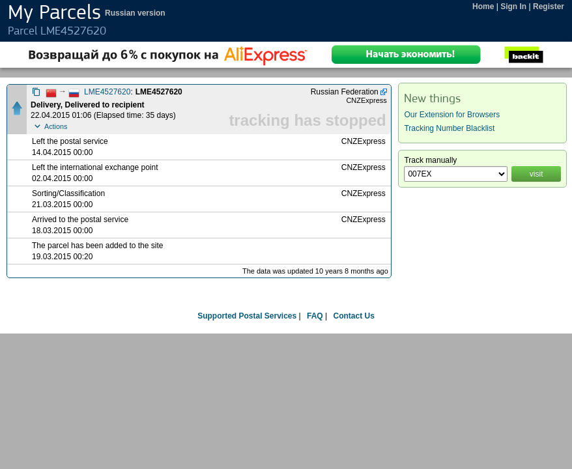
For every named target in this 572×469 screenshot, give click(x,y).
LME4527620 (107, 91)
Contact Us (353, 315)
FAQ (315, 315)
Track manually (430, 160)
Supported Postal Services (246, 315)
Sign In (513, 6)
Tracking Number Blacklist (449, 128)
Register (548, 6)
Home (483, 6)
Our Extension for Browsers (452, 114)
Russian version (135, 13)
